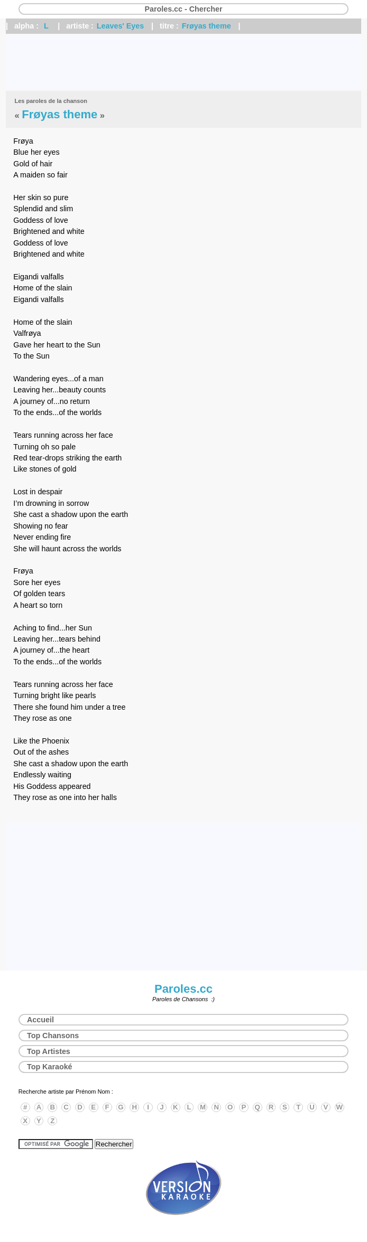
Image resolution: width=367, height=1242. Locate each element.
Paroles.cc (183, 988)
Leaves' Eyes (120, 26)
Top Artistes (48, 1051)
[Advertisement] (183, 62)
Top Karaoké (49, 1066)
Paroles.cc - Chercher (183, 9)
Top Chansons (53, 1035)
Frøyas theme (206, 26)
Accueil (40, 1019)
